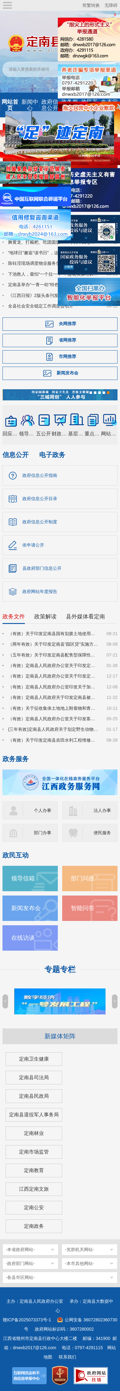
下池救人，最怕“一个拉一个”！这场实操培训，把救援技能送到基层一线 (53, 274)
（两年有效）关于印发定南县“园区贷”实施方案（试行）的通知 (53, 644)
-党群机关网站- (79, 1249)
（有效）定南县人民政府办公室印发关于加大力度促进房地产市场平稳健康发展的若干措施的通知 (53, 686)
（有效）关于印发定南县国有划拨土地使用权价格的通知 (53, 633)
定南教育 (34, 1170)
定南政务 (34, 1226)
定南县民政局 (34, 1096)
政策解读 (45, 616)
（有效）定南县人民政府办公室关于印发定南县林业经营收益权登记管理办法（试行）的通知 (53, 665)
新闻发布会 (67, 372)
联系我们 (67, 1356)
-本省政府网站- (20, 1249)
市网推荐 (67, 356)
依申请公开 (33, 545)
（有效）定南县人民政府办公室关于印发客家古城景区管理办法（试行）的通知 (53, 718)
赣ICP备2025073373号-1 (27, 1319)
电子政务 (52, 454)
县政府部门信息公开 (42, 568)
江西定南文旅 (34, 1189)
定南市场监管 (34, 1151)
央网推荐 (67, 323)
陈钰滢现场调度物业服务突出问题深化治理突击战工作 (53, 263)
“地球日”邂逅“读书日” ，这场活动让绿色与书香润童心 (53, 252)
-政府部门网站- (20, 1263)
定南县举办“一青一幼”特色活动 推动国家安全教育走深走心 (53, 284)
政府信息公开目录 (39, 498)
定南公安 (34, 1207)
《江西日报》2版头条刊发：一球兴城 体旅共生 (53, 295)
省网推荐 (67, 340)
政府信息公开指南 (39, 475)
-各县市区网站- (20, 1277)
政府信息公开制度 (39, 521)
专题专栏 (60, 969)
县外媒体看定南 (85, 616)
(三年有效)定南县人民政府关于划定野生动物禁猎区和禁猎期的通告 (53, 729)
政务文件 (13, 616)
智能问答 (83, 908)
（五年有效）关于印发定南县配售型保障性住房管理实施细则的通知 (53, 654)
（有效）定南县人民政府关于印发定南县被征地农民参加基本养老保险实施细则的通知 (53, 697)
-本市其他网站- (79, 1263)
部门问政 (83, 878)
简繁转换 (91, 5)
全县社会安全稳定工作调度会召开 (40, 305)
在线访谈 (23, 938)
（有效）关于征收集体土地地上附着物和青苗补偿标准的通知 (53, 708)
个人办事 (42, 810)
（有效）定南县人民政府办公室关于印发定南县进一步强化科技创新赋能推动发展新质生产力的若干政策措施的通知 (53, 676)
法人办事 (102, 810)
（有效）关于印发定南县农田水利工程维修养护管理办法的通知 (53, 740)
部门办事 (42, 832)
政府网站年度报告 (39, 591)
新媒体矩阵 (60, 1036)
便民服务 (102, 832)
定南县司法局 (34, 1077)
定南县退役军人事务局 (34, 1114)
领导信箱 (23, 878)
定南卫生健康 (34, 1059)
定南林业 (34, 1133)
